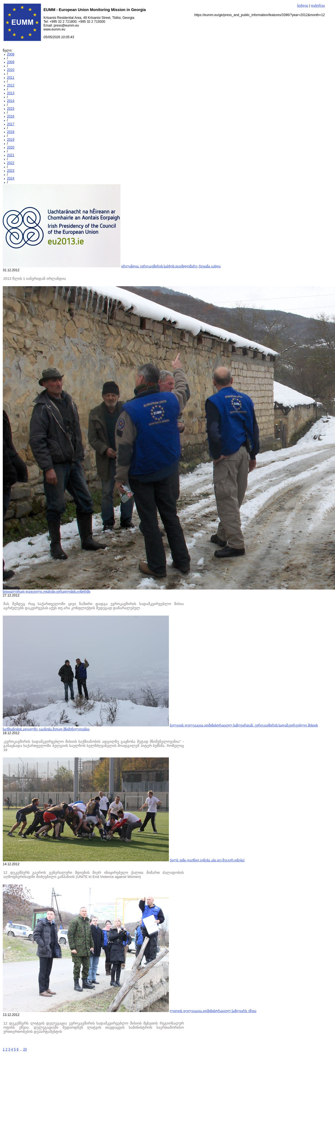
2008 (10, 54)
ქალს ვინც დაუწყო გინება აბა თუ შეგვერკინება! (207, 860)
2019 (10, 140)
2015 (10, 109)
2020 (10, 147)
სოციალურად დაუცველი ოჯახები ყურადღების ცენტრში (46, 591)
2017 (10, 124)
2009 (10, 62)
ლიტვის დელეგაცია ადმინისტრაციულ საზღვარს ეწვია (213, 1011)
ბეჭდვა (302, 5)
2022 (10, 163)
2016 (10, 116)
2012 (10, 85)
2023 (10, 171)
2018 (10, 132)
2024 (10, 178)
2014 (10, 101)
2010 (10, 70)
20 (25, 1049)
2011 (10, 78)
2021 (10, 155)
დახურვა (318, 5)
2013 (10, 93)
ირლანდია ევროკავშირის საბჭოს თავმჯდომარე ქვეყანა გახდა (171, 266)
